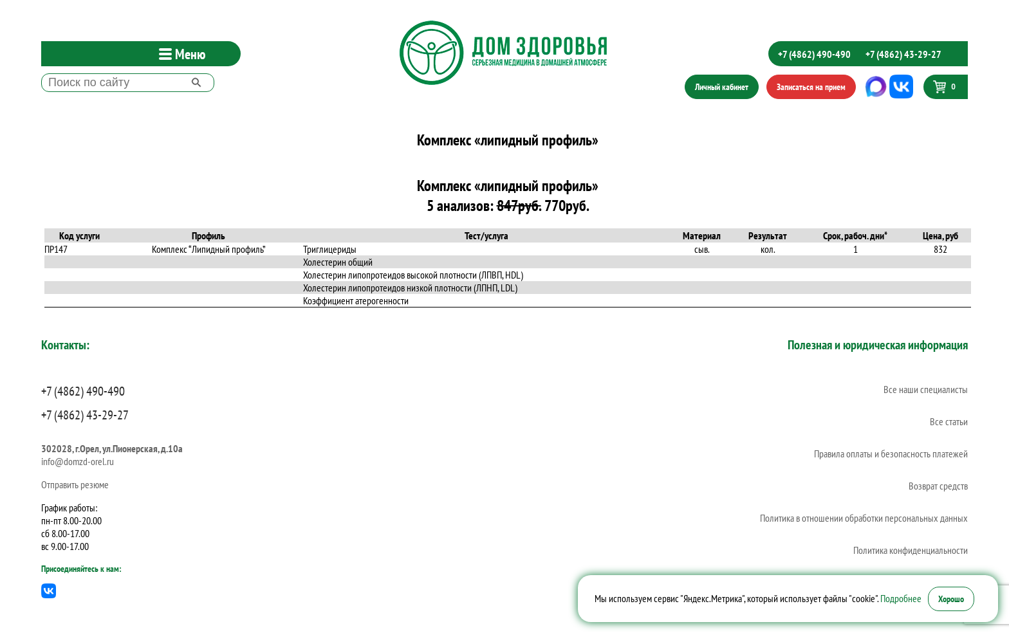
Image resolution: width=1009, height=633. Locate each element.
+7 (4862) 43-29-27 (903, 54)
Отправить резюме (75, 484)
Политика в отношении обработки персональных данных (864, 517)
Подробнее (900, 598)
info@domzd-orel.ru (77, 461)
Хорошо (951, 599)
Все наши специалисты (926, 389)
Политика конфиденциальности (910, 550)
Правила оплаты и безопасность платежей (891, 453)
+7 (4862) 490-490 (814, 54)
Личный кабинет (721, 87)
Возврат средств (938, 485)
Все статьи (949, 421)
